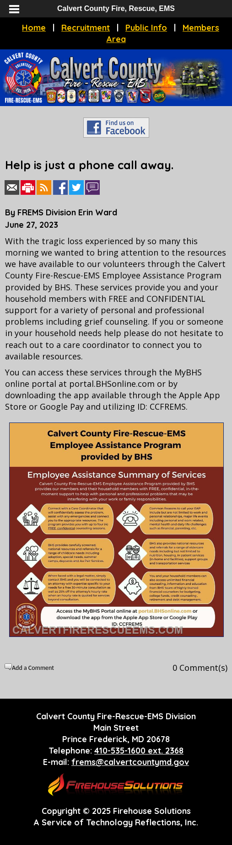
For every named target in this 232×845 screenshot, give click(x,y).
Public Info (146, 27)
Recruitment (85, 27)
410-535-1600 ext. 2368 (138, 750)
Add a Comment (33, 668)
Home (34, 27)
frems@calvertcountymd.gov (130, 762)
